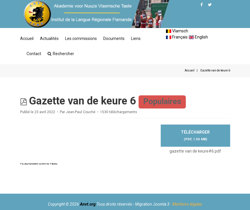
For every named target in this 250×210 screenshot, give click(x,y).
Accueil (27, 38)
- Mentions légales (186, 204)
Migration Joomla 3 (152, 204)
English (198, 37)
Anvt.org (88, 204)
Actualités (49, 38)
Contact (34, 53)
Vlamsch (177, 31)
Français (177, 37)
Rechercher (61, 53)
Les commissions (81, 38)
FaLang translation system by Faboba (38, 163)
